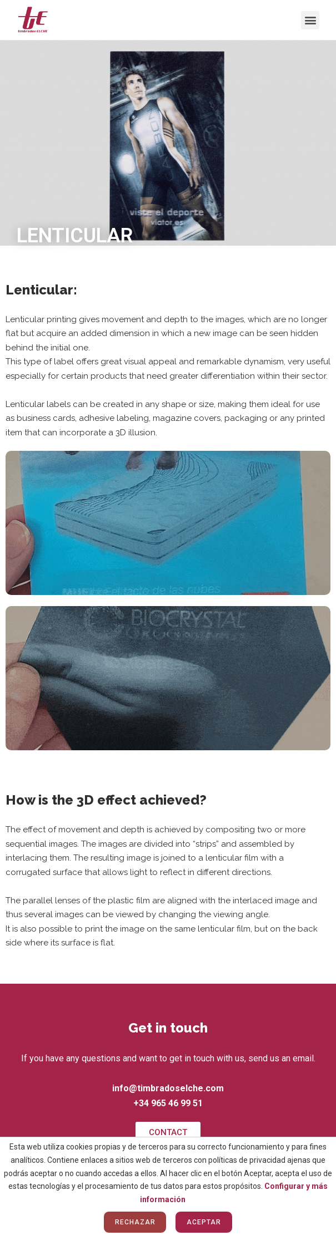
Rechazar (135, 1222)
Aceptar (203, 1222)
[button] (310, 20)
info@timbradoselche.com (168, 1088)
